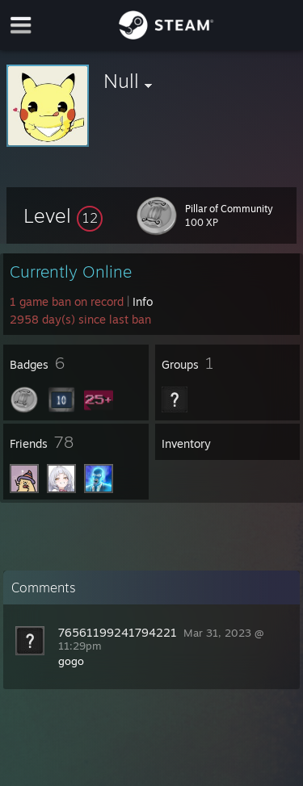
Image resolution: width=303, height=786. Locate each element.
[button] (63, 215)
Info (143, 301)
